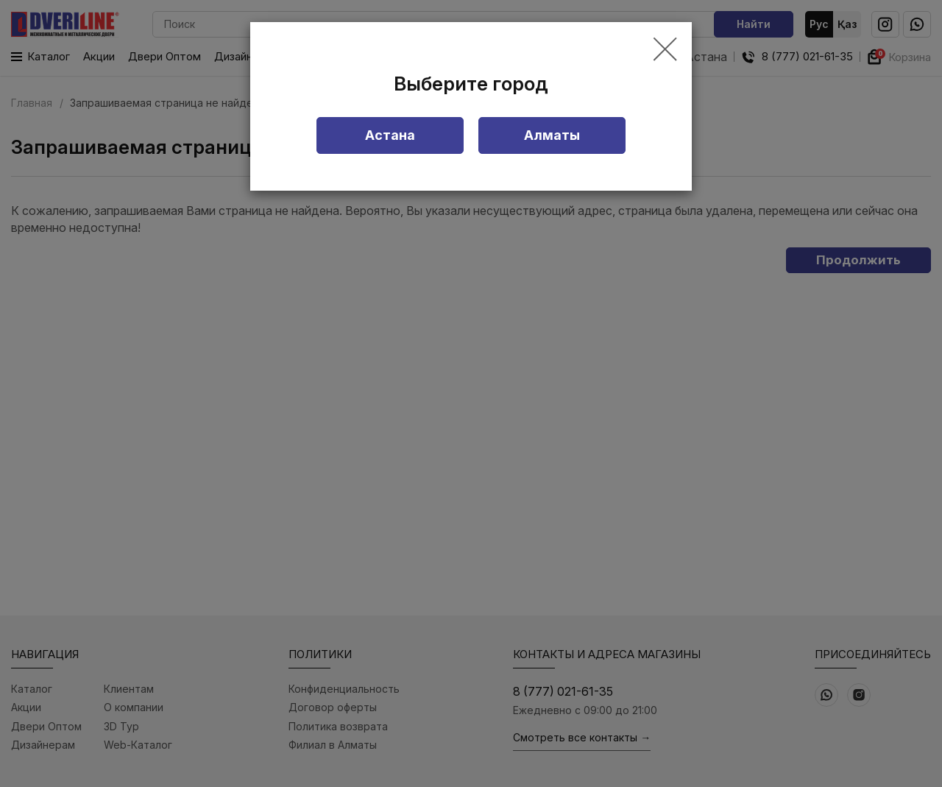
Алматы (552, 135)
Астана (390, 135)
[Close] (665, 50)
